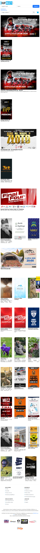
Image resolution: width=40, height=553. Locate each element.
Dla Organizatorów (10, 500)
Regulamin (27, 489)
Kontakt (7, 491)
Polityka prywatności (29, 494)
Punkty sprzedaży (28, 491)
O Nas (7, 489)
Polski (26, 500)
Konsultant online (9, 502)
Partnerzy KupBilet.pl (10, 494)
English (26, 502)
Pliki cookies (27, 492)
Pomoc (7, 504)
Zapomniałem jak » (4, 10)
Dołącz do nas (9, 492)
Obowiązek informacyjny (30, 496)
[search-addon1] (16, 12)
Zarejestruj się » (3, 9)
